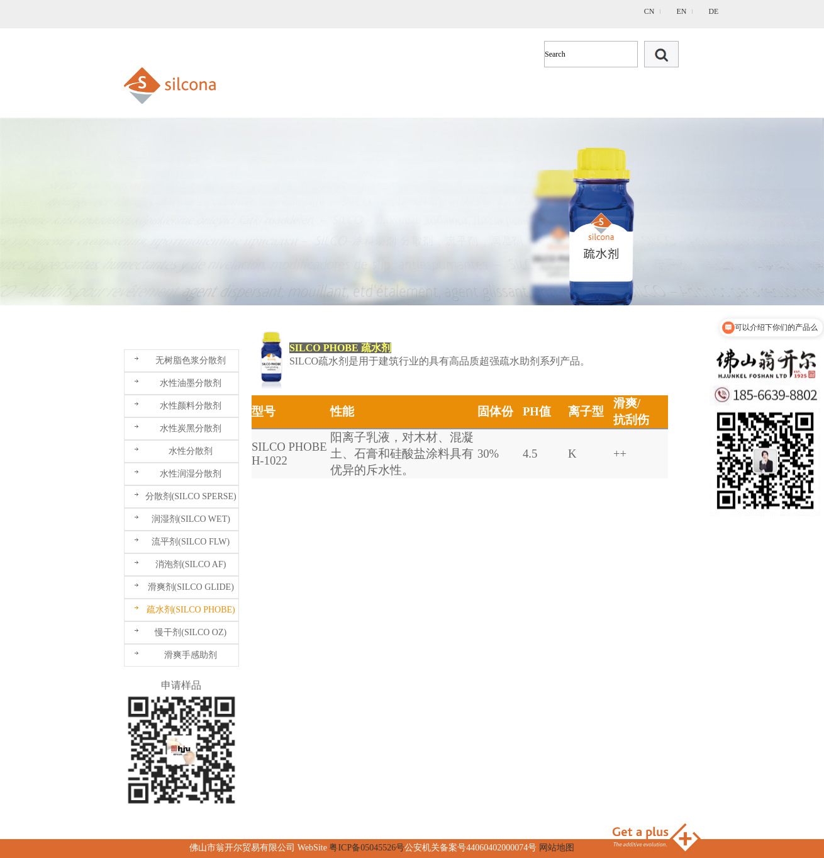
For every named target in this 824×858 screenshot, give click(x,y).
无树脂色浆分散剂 (190, 360)
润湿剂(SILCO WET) (191, 519)
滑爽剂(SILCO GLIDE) (191, 587)
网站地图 (556, 847)
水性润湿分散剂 (190, 473)
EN (681, 11)
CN (649, 11)
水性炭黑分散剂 (190, 428)
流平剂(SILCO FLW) (191, 541)
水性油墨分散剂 (190, 383)
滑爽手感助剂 (190, 655)
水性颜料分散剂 (190, 405)
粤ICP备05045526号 (366, 847)
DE (713, 11)
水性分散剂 (191, 451)
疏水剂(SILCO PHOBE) (191, 609)
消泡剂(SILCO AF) (190, 564)
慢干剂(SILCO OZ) (190, 632)
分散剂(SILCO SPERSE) (191, 496)
